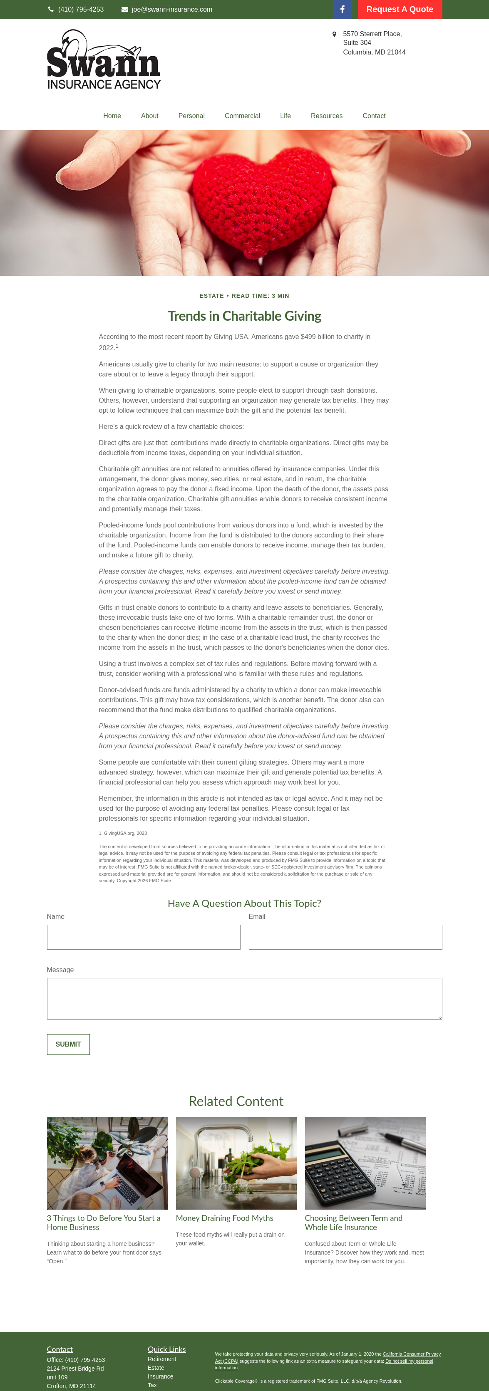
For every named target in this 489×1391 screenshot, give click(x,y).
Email (257, 916)
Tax (152, 1385)
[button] (112, 116)
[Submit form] (68, 1044)
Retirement (162, 1359)
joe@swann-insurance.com (166, 9)
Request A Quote (400, 9)
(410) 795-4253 (85, 1359)
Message (60, 969)
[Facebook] (342, 9)
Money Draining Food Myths (224, 1218)
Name (56, 916)
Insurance (160, 1376)
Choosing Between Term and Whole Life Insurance (354, 1222)
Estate (156, 1367)
